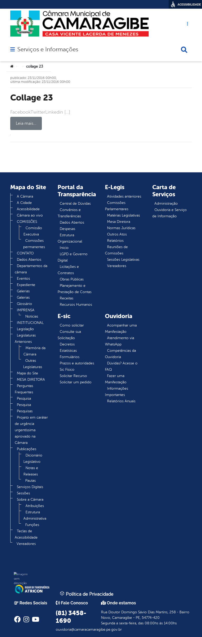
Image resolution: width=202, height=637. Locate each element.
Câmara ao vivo (30, 215)
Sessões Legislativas (123, 260)
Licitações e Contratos (68, 270)
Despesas (67, 229)
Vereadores (26, 544)
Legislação (25, 329)
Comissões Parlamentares (116, 206)
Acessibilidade (28, 209)
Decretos (67, 344)
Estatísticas (68, 351)
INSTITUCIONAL (30, 323)
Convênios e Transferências (69, 213)
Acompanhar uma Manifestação (121, 328)
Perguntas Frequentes (24, 389)
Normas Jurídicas (121, 228)
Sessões (23, 493)
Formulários (69, 357)
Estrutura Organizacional (70, 238)
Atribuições (35, 506)
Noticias (31, 316)
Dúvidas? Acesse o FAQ (121, 366)
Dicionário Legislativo (32, 458)
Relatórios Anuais (121, 401)
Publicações (26, 449)
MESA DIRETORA (31, 380)
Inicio (64, 248)
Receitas (66, 298)
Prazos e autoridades (77, 363)
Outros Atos (117, 234)
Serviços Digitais (30, 487)
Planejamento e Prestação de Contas (75, 289)
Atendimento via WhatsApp (119, 341)
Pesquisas (25, 411)
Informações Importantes (116, 392)
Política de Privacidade (86, 594)
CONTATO (25, 253)
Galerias (23, 291)
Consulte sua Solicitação (69, 335)
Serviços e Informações (47, 49)
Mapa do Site (27, 373)
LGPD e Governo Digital (73, 257)
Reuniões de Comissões (116, 250)
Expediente (26, 285)
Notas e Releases (30, 471)
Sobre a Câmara (30, 499)
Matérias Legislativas (123, 215)
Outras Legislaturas (32, 364)
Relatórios (115, 241)
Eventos (23, 278)
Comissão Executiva (32, 231)
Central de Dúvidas (75, 203)
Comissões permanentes (34, 244)
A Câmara (25, 196)
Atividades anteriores (124, 196)
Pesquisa (24, 398)
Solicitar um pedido (76, 382)
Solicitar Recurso (73, 376)
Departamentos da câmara (31, 269)
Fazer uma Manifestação (116, 379)
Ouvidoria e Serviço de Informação (169, 213)
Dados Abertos (29, 260)
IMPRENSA (25, 310)
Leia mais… (26, 123)
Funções (32, 525)
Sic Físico (67, 370)
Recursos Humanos (76, 305)
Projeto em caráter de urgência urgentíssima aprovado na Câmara (31, 430)
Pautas (30, 481)
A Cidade (24, 203)
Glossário (24, 304)
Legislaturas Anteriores (25, 338)
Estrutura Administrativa (34, 515)
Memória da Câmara (34, 351)
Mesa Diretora (118, 222)
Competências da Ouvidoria (120, 354)
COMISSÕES (27, 222)
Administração (166, 203)
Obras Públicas (72, 279)
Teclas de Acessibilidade (26, 534)
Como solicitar (72, 325)
